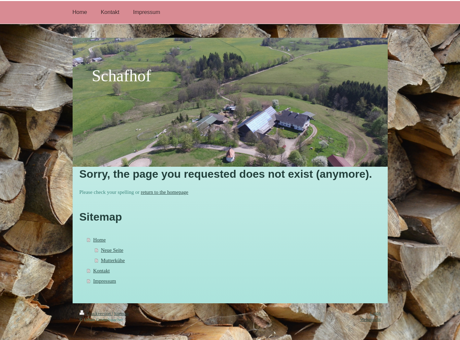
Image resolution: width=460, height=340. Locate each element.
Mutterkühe (113, 260)
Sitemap (121, 313)
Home (99, 240)
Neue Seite (112, 250)
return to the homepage (164, 192)
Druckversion (95, 313)
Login (375, 313)
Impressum (104, 281)
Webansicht (370, 319)
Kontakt (101, 270)
